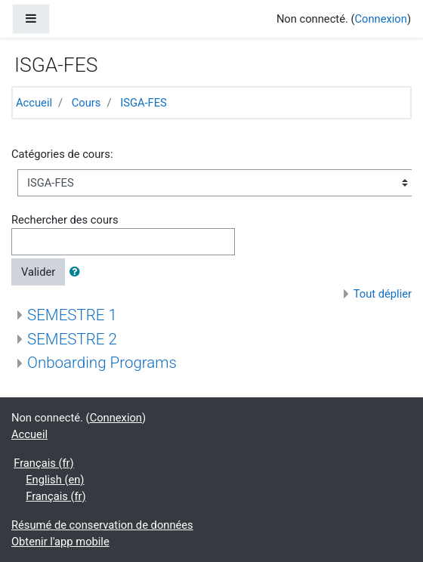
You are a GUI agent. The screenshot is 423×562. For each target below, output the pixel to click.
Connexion (381, 19)
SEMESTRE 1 (72, 315)
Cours (86, 103)
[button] (78, 272)
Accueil (34, 103)
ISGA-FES (143, 103)
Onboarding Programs (102, 363)
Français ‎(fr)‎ (44, 463)
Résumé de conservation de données (102, 525)
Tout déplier (383, 294)
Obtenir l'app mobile (60, 541)
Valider (38, 272)
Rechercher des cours (65, 220)
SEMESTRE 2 (72, 339)
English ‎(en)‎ (55, 479)
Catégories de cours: (62, 154)
